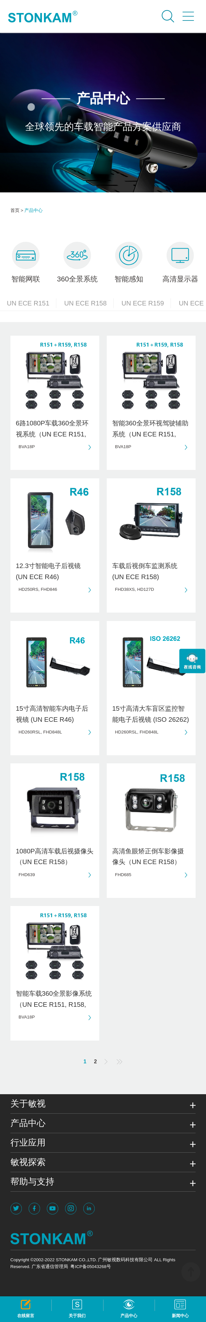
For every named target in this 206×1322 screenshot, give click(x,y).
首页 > (16, 210)
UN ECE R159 (146, 303)
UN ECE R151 (31, 303)
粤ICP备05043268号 (90, 1266)
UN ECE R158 (89, 303)
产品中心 (33, 210)
